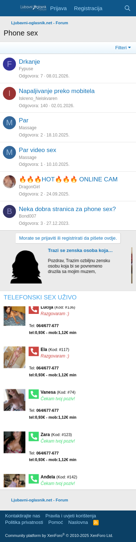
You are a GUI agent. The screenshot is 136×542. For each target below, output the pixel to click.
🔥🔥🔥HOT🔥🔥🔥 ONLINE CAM (68, 179)
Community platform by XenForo (59, 535)
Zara (56, 436)
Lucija (58, 309)
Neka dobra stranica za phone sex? (67, 209)
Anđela (59, 479)
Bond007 (27, 216)
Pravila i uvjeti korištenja (70, 515)
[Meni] (9, 8)
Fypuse (26, 68)
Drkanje (29, 61)
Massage (28, 127)
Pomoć (55, 522)
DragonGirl (29, 186)
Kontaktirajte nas (22, 515)
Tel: (53, 331)
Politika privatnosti (24, 522)
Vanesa (58, 394)
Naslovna (78, 522)
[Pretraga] (127, 8)
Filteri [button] (121, 47)
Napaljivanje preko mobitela (57, 91)
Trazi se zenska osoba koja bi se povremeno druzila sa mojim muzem (82, 250)
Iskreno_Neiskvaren (38, 98)
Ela (55, 351)
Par (23, 120)
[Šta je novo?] (113, 8)
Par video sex (37, 150)
